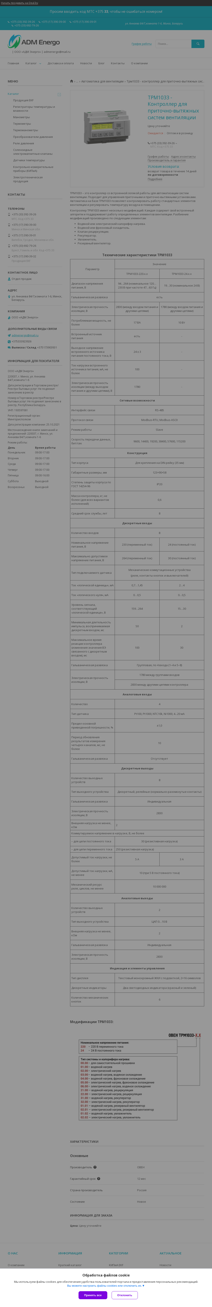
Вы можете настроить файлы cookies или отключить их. (104, 1285)
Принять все (93, 1295)
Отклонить (124, 1295)
